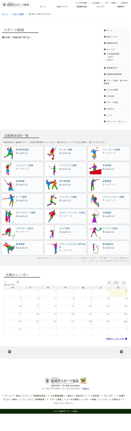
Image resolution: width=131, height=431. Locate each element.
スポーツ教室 (54, 417)
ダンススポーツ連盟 (26, 212)
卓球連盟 (107, 165)
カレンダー (101, 6)
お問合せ (124, 3)
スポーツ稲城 (110, 3)
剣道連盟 (20, 181)
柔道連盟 (20, 244)
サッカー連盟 (65, 149)
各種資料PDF (111, 68)
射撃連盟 (107, 181)
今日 (116, 283)
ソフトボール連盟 (68, 196)
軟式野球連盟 (22, 149)
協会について (62, 6)
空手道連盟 (64, 181)
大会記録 (95, 3)
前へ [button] (10, 360)
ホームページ (21, 153)
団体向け (80, 413)
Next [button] (121, 360)
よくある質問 (81, 3)
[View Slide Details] (28, 361)
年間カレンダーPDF (116, 338)
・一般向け (109, 57)
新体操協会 (108, 244)
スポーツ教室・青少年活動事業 (116, 82)
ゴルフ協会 (64, 228)
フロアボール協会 (24, 228)
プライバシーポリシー (115, 121)
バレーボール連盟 (111, 149)
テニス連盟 (21, 196)
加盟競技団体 (81, 6)
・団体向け (109, 60)
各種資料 (120, 6)
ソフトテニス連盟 (68, 165)
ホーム (43, 6)
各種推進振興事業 (113, 74)
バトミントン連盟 (24, 165)
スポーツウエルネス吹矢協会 (72, 245)
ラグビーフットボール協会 (72, 212)
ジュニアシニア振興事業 (32, 417)
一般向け (70, 413)
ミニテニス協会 (110, 228)
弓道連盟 (107, 212)
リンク (108, 115)
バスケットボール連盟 (113, 196)
